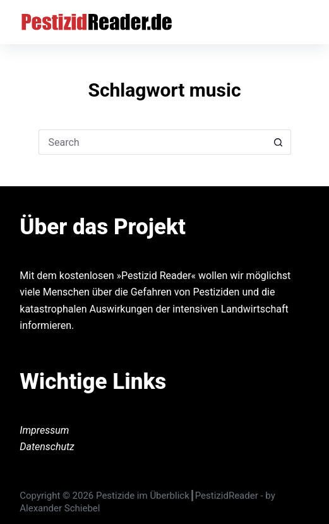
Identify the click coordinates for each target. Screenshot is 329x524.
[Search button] (278, 142)
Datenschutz (47, 447)
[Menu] (303, 22)
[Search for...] (152, 142)
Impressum (44, 430)
